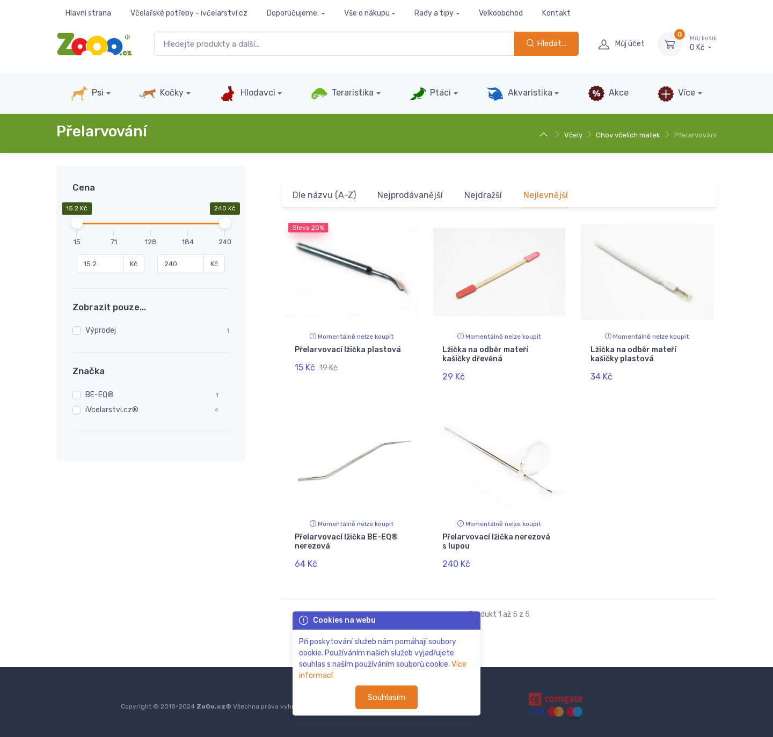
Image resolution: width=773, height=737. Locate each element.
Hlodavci (247, 93)
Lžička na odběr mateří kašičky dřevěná (485, 354)
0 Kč (703, 43)
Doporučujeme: (293, 13)
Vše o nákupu (367, 13)
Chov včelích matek (628, 135)
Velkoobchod (501, 13)
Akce (608, 93)
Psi (87, 93)
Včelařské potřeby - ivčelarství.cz (188, 13)
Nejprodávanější (410, 195)
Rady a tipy (434, 13)
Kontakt (556, 13)
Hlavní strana (88, 13)
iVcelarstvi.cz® (111, 409)
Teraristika (342, 93)
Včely (573, 135)
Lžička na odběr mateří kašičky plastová (633, 354)
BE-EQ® (99, 394)
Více (676, 93)
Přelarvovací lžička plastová (348, 349)
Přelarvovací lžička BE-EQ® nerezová (346, 541)
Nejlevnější (545, 195)
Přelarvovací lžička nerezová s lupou (496, 541)
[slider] (77, 223)
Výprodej (100, 330)
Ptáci (430, 93)
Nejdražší (483, 195)
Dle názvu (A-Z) (324, 195)
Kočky (161, 93)
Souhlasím (386, 697)
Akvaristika (519, 93)
